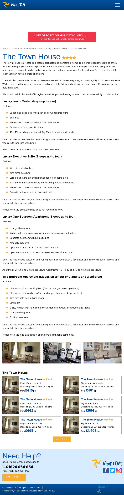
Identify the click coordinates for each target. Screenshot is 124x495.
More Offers (62, 439)
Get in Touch (14, 477)
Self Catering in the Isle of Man (53, 48)
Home (5, 48)
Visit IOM (13, 5)
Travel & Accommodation (24, 48)
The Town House (79, 48)
